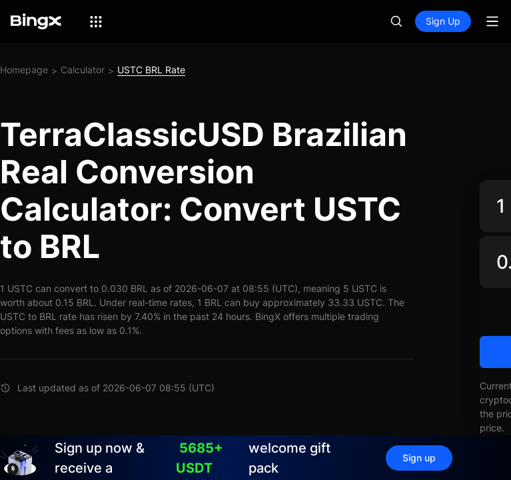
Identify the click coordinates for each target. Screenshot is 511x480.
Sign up (419, 457)
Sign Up (443, 21)
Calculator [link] (83, 69)
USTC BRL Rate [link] (151, 69)
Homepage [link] (24, 69)
